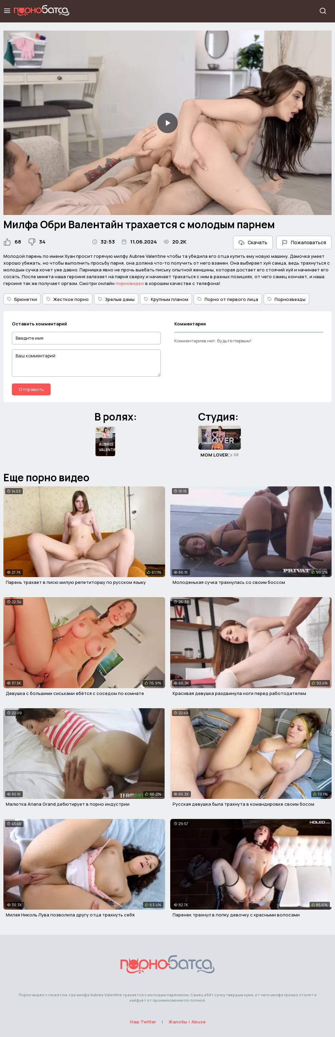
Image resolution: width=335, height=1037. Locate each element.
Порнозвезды (286, 299)
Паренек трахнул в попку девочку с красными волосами (236, 915)
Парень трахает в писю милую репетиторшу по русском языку (76, 582)
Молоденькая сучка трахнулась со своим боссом (229, 582)
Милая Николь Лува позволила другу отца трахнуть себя (70, 915)
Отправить (31, 389)
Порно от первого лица (227, 299)
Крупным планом (166, 299)
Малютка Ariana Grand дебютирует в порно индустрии (67, 804)
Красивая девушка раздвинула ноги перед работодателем (239, 693)
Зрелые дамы (116, 299)
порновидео (130, 283)
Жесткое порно (67, 299)
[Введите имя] (86, 338)
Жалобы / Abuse (187, 1022)
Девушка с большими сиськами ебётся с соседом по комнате (75, 693)
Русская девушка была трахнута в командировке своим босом (243, 804)
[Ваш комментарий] (86, 363)
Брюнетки (22, 299)
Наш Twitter (143, 1022)
